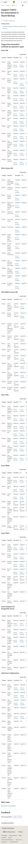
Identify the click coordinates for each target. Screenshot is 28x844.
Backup (13, 5)
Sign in (25, 2)
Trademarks (3, 842)
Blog (20, 835)
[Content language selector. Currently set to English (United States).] (8, 828)
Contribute (3, 837)
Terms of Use (19, 839)
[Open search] (21, 2)
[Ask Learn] (22, 5)
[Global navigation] (1, 2)
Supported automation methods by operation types (14, 26)
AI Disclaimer (4, 835)
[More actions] (25, 5)
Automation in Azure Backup (8, 806)
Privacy (9, 837)
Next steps (4, 28)
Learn (2, 5)
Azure (7, 5)
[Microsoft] (14, 2)
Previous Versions (13, 835)
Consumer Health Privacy (7, 839)
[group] (14, 111)
